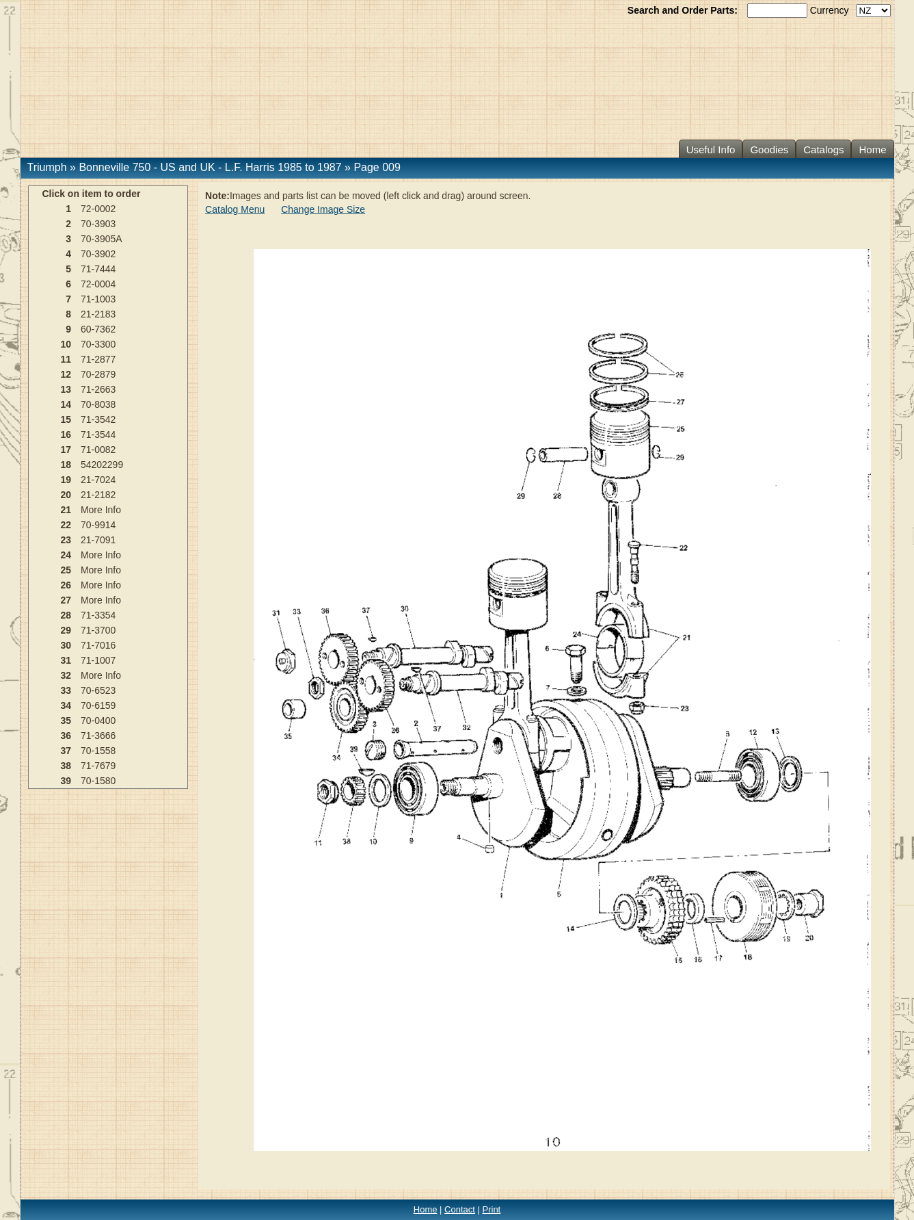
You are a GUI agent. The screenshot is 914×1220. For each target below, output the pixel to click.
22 (65, 524)
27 (65, 600)
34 (65, 705)
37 (65, 750)
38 (65, 765)
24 (65, 554)
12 (65, 374)
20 (65, 494)
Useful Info (711, 149)
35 (65, 720)
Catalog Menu (235, 209)
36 (65, 735)
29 (65, 630)
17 (65, 449)
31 (65, 660)
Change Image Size (323, 209)
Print (492, 1209)
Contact (459, 1209)
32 (65, 675)
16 (65, 434)
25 (65, 569)
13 (65, 389)
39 (65, 780)
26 (65, 585)
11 (65, 359)
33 (65, 690)
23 (65, 539)
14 (65, 404)
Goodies (769, 149)
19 (65, 479)
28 (65, 615)
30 (65, 645)
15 (65, 419)
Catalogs (823, 149)
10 (65, 344)
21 (65, 509)
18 (65, 464)
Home (872, 149)
